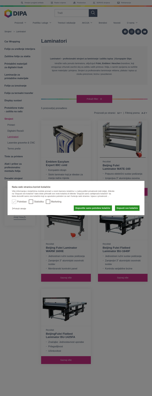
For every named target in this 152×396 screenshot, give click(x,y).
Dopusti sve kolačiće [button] (127, 208)
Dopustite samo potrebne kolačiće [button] (92, 208)
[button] (20, 208)
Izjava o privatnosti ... (100, 196)
